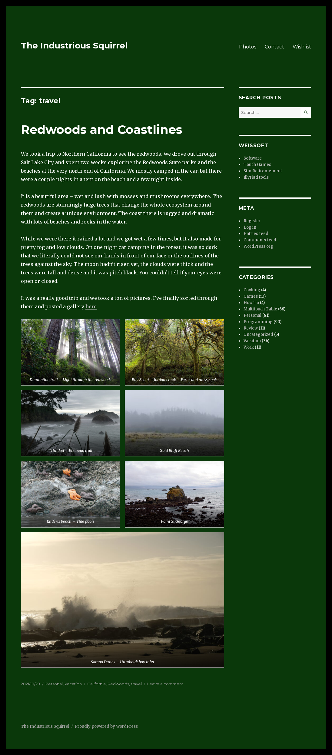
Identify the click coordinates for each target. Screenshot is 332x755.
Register (252, 221)
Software (253, 158)
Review (251, 328)
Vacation (73, 683)
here (91, 306)
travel (136, 683)
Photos (247, 47)
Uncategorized (258, 334)
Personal (54, 683)
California (96, 683)
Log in (250, 227)
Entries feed (256, 233)
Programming (258, 321)
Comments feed (260, 240)
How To (251, 302)
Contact (274, 47)
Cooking (252, 290)
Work (249, 347)
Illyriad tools (256, 177)
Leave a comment (165, 683)
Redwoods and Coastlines (101, 129)
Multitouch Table (260, 309)
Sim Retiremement (263, 171)
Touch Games (257, 164)
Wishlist (302, 47)
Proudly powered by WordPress (106, 726)
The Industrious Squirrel (74, 45)
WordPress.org (258, 246)
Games (251, 296)
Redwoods (118, 683)
